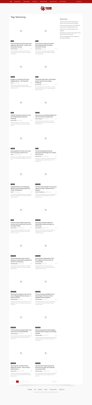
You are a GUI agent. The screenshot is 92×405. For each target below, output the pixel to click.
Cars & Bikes (26, 1)
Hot (35, 389)
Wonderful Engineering (39, 192)
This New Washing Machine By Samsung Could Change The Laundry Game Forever (45, 152)
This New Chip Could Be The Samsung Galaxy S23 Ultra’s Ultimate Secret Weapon (45, 188)
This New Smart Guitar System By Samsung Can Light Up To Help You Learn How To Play (45, 367)
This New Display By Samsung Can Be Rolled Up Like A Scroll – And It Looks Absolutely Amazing (21, 45)
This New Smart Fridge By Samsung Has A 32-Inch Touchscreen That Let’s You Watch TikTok (21, 224)
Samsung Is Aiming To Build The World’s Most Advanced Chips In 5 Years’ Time (44, 224)
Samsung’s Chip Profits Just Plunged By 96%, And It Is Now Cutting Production (45, 81)
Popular (40, 389)
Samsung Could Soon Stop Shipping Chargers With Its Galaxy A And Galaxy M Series (45, 331)
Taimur (12, 83)
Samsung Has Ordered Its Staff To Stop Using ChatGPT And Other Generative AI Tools (44, 45)
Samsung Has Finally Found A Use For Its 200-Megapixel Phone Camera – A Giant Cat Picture (21, 295)
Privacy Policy (53, 389)
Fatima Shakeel (38, 227)
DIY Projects (63, 1)
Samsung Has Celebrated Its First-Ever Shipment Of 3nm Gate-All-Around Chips (44, 260)
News (12, 41)
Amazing (12, 76)
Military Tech (53, 1)
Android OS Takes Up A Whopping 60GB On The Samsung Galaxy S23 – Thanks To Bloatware (21, 188)
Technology (17, 1)
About (45, 389)
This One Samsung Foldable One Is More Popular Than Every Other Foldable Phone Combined (45, 295)
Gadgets (12, 184)
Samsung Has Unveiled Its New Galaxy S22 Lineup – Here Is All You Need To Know (20, 367)
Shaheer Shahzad (14, 48)
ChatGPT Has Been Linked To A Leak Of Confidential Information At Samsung (21, 116)
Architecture (43, 1)
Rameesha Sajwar (14, 263)
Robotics (34, 1)
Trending (30, 389)
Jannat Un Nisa (38, 48)
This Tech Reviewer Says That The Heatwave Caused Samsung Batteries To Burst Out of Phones (21, 260)
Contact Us (61, 389)
